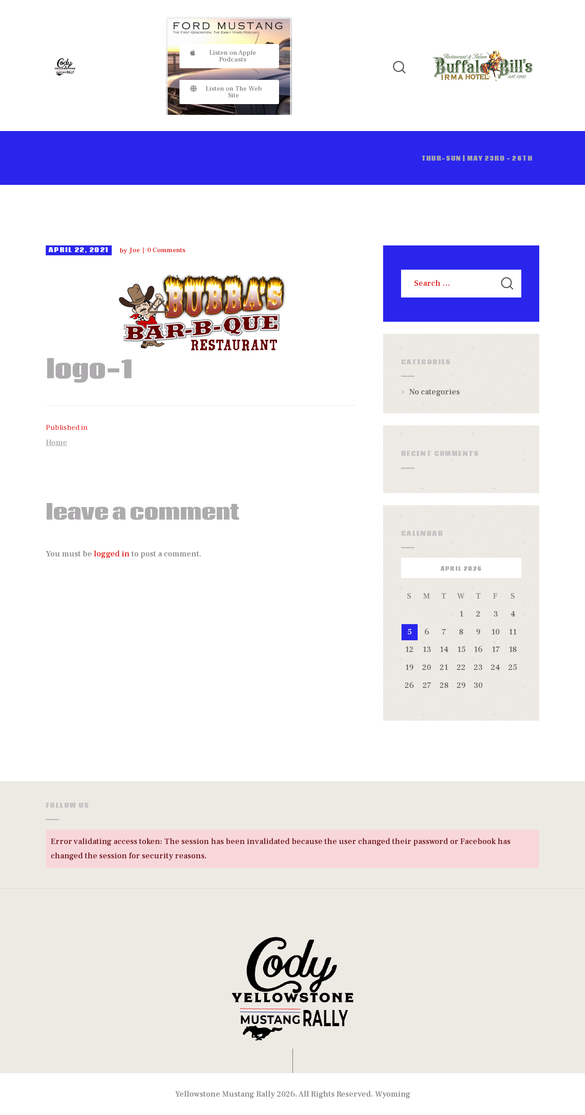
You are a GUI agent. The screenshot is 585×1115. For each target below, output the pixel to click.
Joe (135, 250)
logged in (112, 554)
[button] (229, 56)
